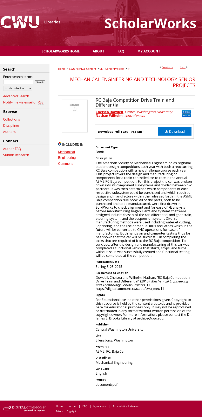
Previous (167, 67)
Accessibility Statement (126, 406)
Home (62, 69)
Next (183, 67)
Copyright (71, 411)
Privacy (59, 411)
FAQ (84, 406)
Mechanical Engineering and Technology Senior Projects (132, 82)
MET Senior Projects (112, 69)
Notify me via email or (23, 102)
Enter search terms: (18, 76)
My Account (100, 406)
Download (175, 131)
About (72, 406)
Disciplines (11, 125)
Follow (186, 111)
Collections (11, 119)
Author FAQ (12, 148)
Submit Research (16, 155)
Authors (9, 131)
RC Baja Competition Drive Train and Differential (135, 102)
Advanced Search (16, 96)
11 (129, 69)
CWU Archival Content (82, 69)
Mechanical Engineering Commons (67, 158)
